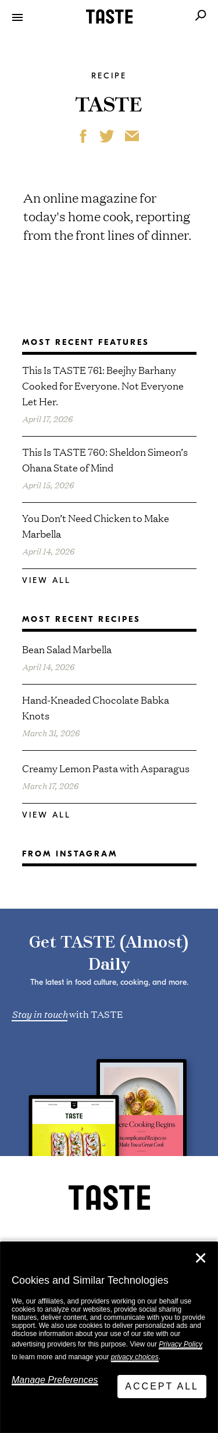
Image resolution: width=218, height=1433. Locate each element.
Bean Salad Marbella (67, 649)
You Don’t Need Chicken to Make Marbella (95, 525)
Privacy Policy (180, 1344)
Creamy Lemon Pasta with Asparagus (106, 768)
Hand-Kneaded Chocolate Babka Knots (95, 707)
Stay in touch (39, 1013)
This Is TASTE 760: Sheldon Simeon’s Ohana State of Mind (105, 459)
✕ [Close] (201, 1258)
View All (46, 580)
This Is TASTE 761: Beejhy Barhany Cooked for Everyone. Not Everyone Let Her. (103, 385)
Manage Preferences (55, 1380)
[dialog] (109, 1337)
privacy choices (135, 1357)
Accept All (162, 1386)
